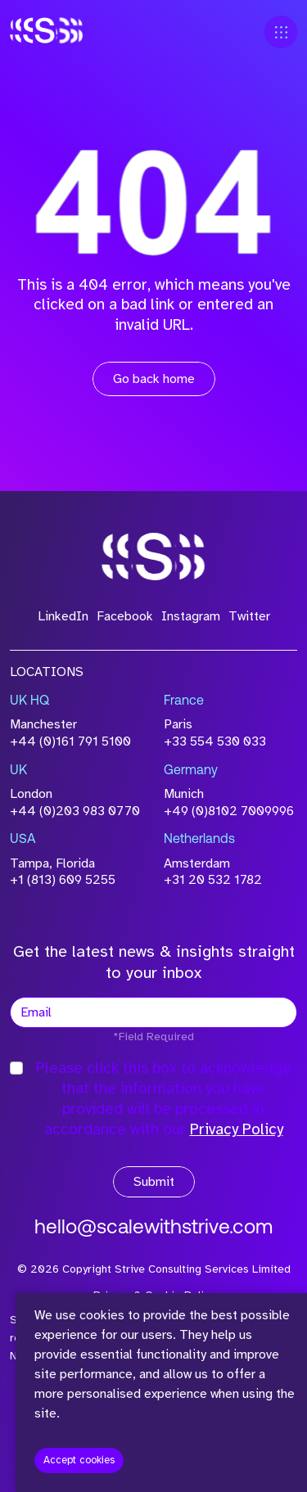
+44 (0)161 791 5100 (70, 741)
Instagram (190, 616)
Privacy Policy (236, 1129)
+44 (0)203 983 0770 (75, 811)
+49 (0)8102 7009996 (229, 811)
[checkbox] (16, 1068)
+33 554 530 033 (215, 741)
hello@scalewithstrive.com (153, 1228)
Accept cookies (79, 1460)
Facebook (125, 616)
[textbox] (153, 1012)
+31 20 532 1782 (213, 880)
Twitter (249, 616)
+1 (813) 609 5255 (62, 880)
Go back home (154, 379)
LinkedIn (63, 616)
